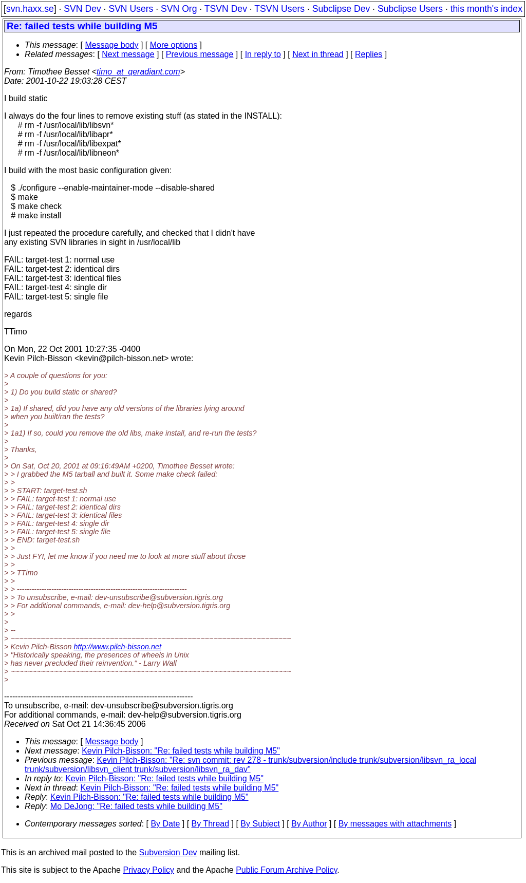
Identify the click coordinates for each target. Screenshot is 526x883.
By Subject (259, 823)
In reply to (263, 54)
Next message (128, 54)
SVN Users (130, 9)
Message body (111, 45)
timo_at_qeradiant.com (138, 71)
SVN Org (179, 9)
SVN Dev (82, 9)
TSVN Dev (225, 9)
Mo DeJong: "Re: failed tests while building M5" (136, 806)
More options (174, 45)
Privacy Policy (148, 870)
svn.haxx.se (30, 9)
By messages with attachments (395, 823)
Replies (368, 54)
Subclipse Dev (341, 9)
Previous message (200, 54)
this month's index (486, 9)
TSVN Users (279, 9)
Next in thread (318, 54)
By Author (309, 823)
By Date (165, 823)
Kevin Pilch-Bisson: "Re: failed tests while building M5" (181, 750)
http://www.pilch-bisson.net (117, 647)
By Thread (211, 823)
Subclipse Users (410, 9)
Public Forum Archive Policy (286, 870)
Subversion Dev (168, 852)
